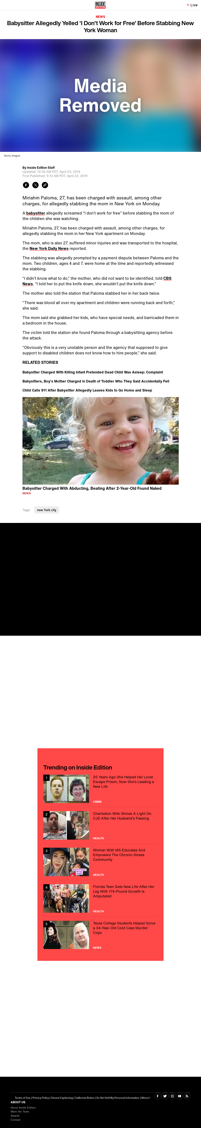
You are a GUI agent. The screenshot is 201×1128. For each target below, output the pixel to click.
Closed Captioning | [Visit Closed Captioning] (63, 1098)
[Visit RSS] (186, 1096)
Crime (97, 801)
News (100, 16)
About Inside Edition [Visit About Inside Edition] (23, 1108)
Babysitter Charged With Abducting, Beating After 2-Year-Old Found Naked (92, 488)
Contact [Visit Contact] (15, 1120)
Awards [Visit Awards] (15, 1116)
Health (98, 838)
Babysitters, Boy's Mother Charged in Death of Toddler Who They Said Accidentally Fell (95, 381)
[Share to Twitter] (35, 186)
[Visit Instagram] (172, 1096)
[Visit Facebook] (157, 1096)
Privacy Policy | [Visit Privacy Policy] (42, 1098)
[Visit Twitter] (165, 1096)
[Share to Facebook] (26, 186)
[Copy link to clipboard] (44, 186)
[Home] (100, 5)
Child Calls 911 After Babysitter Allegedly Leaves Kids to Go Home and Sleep (87, 390)
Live (194, 5)
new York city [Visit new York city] (46, 510)
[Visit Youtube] (179, 1096)
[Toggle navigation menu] (5, 4)
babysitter (35, 213)
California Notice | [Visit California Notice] (85, 1098)
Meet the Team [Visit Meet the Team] (20, 1111)
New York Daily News (49, 248)
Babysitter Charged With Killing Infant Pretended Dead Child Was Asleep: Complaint (92, 372)
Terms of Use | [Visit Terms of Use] (24, 1098)
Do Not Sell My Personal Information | (118, 1098)
